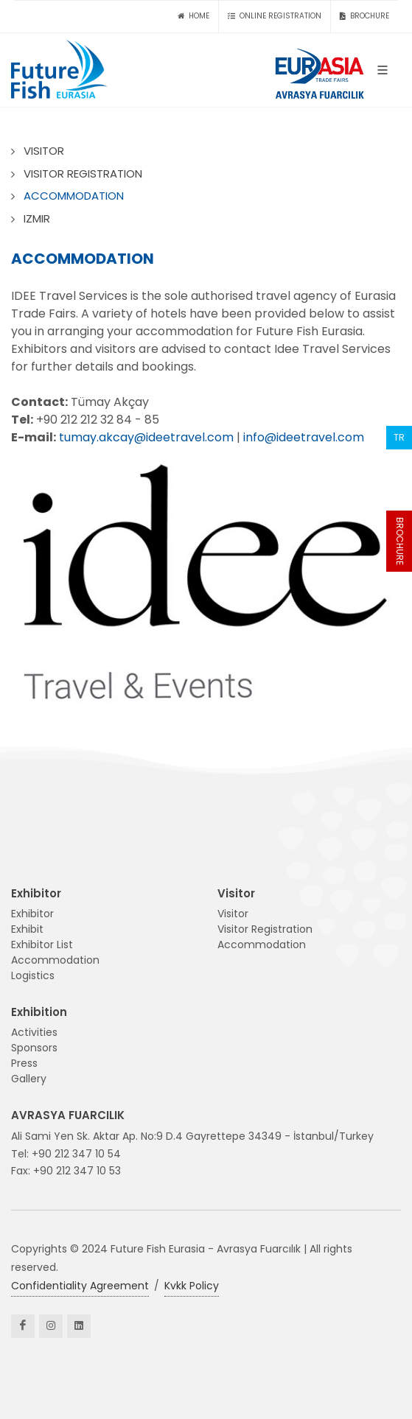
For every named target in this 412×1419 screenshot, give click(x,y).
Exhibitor (32, 913)
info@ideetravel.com (303, 437)
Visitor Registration (265, 929)
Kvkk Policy (191, 1285)
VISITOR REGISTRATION (83, 173)
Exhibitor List (42, 944)
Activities (34, 1032)
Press (24, 1063)
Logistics (33, 975)
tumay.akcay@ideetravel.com (146, 437)
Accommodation (55, 960)
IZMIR (37, 218)
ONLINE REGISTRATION (274, 16)
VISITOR (44, 150)
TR (399, 437)
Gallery (28, 1078)
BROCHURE (400, 541)
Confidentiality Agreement (80, 1285)
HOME (193, 16)
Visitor (232, 913)
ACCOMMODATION (74, 195)
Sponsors (34, 1047)
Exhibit (27, 929)
